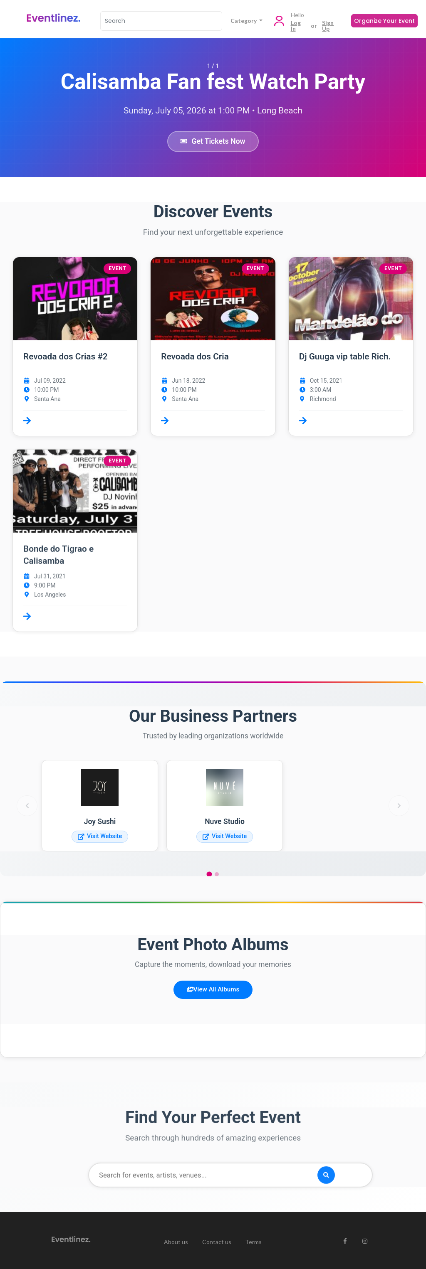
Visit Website (100, 836)
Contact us (216, 1241)
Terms (253, 1241)
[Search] (161, 21)
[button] (75, 346)
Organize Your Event (384, 21)
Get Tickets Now (213, 141)
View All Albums (213, 989)
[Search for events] (230, 1177)
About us (176, 1241)
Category (244, 20)
